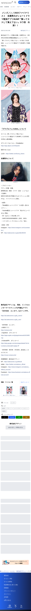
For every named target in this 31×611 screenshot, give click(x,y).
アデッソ (9, 408)
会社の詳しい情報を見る (15, 427)
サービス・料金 (8, 578)
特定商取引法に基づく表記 (11, 584)
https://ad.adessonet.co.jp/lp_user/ (11, 319)
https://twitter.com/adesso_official (15, 364)
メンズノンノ (25, 408)
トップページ (4, 571)
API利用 (6, 597)
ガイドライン (7, 594)
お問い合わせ (7, 600)
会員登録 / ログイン (24, 2)
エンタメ (13, 6)
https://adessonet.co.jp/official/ (13, 361)
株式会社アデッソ (25, 30)
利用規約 (6, 587)
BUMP (3, 408)
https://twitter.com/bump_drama (15, 153)
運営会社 (6, 575)
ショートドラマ (16, 408)
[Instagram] (10, 606)
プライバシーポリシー (10, 591)
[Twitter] (15, 606)
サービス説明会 (8, 581)
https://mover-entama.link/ (8, 355)
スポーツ (19, 6)
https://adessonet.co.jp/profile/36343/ (15, 233)
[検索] (15, 2)
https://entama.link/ (6, 330)
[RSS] (21, 606)
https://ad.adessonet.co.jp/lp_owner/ (11, 315)
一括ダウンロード (24, 382)
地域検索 (6, 6)
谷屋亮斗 (4, 411)
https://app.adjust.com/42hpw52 (10, 145)
